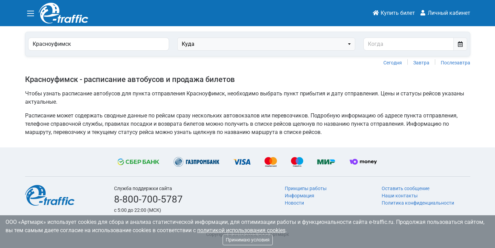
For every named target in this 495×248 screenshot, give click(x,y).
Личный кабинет (444, 13)
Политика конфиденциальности (418, 203)
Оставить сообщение (405, 188)
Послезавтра (455, 62)
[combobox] (266, 44)
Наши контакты (400, 195)
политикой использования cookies (241, 230)
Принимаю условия (248, 239)
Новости (294, 203)
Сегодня (392, 62)
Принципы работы (306, 188)
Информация (299, 195)
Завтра (421, 62)
